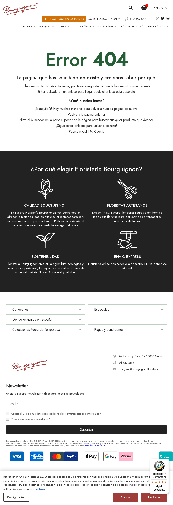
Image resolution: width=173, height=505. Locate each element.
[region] (86, 488)
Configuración (16, 497)
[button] (160, 8)
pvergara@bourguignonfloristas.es (139, 369)
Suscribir (86, 429)
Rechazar (154, 497)
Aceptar (126, 497)
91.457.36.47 (138, 18)
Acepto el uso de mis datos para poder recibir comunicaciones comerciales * (56, 414)
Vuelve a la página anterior (86, 114)
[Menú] (166, 461)
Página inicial (78, 131)
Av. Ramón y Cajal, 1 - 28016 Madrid (141, 356)
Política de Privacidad (95, 445)
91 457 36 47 (127, 362)
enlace (40, 489)
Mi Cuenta (97, 131)
